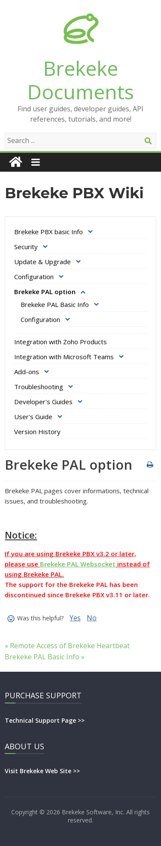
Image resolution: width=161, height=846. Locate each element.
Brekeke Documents (80, 80)
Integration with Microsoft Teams (64, 356)
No (92, 618)
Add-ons (26, 371)
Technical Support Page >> (45, 720)
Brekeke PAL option (45, 291)
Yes (75, 618)
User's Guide (33, 416)
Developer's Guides (43, 401)
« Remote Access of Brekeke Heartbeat (67, 645)
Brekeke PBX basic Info (48, 231)
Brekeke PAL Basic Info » (45, 656)
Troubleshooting (38, 386)
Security (26, 246)
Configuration (34, 276)
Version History (37, 431)
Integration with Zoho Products (60, 341)
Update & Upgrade (42, 261)
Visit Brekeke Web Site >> (42, 771)
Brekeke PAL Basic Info (55, 304)
